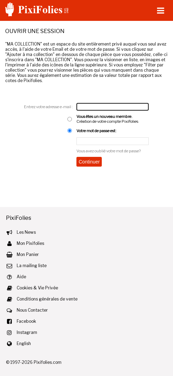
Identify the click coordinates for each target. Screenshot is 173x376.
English (24, 343)
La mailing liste (32, 265)
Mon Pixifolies (30, 243)
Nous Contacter (32, 310)
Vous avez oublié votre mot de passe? (108, 151)
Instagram (27, 332)
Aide (21, 276)
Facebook (26, 321)
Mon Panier (28, 254)
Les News (26, 232)
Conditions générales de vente (47, 299)
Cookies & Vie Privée (37, 287)
